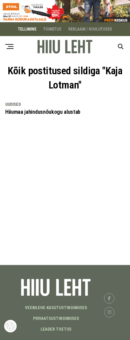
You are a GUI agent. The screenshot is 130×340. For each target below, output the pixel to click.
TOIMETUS (52, 28)
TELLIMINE (27, 28)
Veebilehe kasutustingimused (56, 307)
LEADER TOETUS (56, 328)
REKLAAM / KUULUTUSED (90, 28)
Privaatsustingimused (56, 318)
